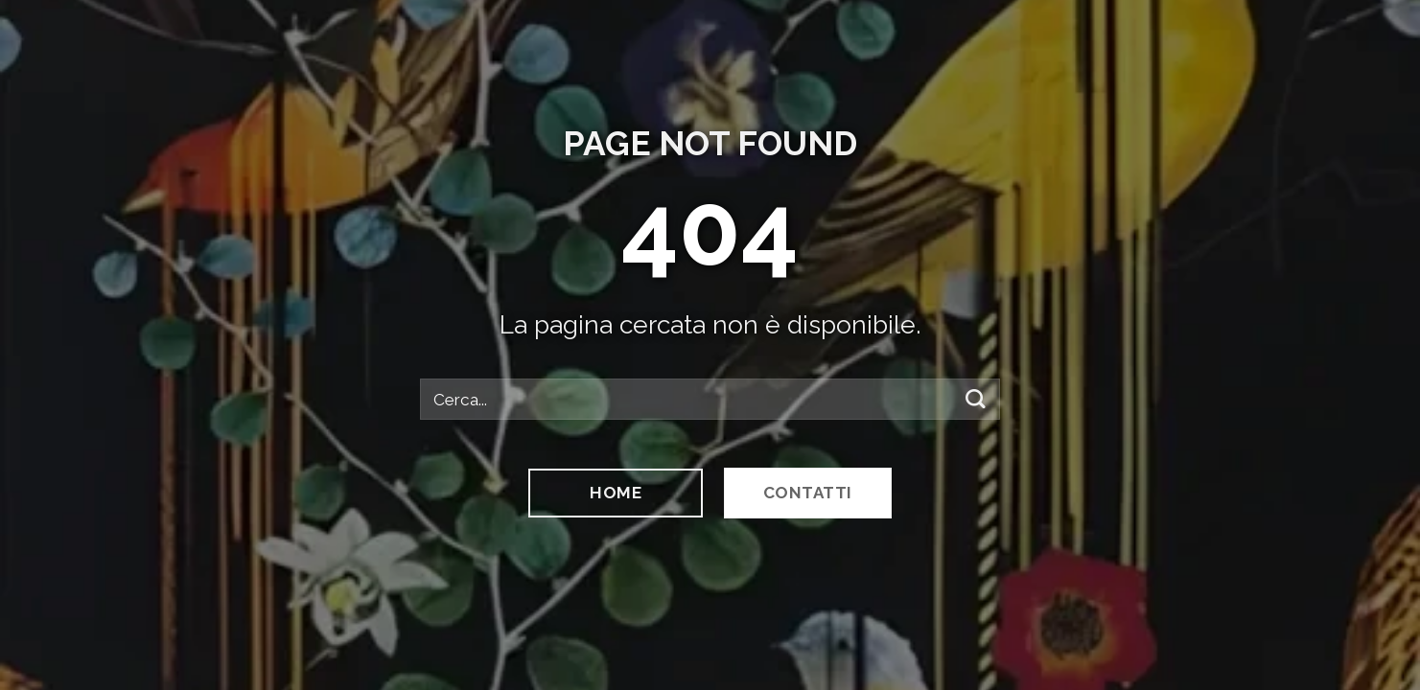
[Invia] (975, 399)
